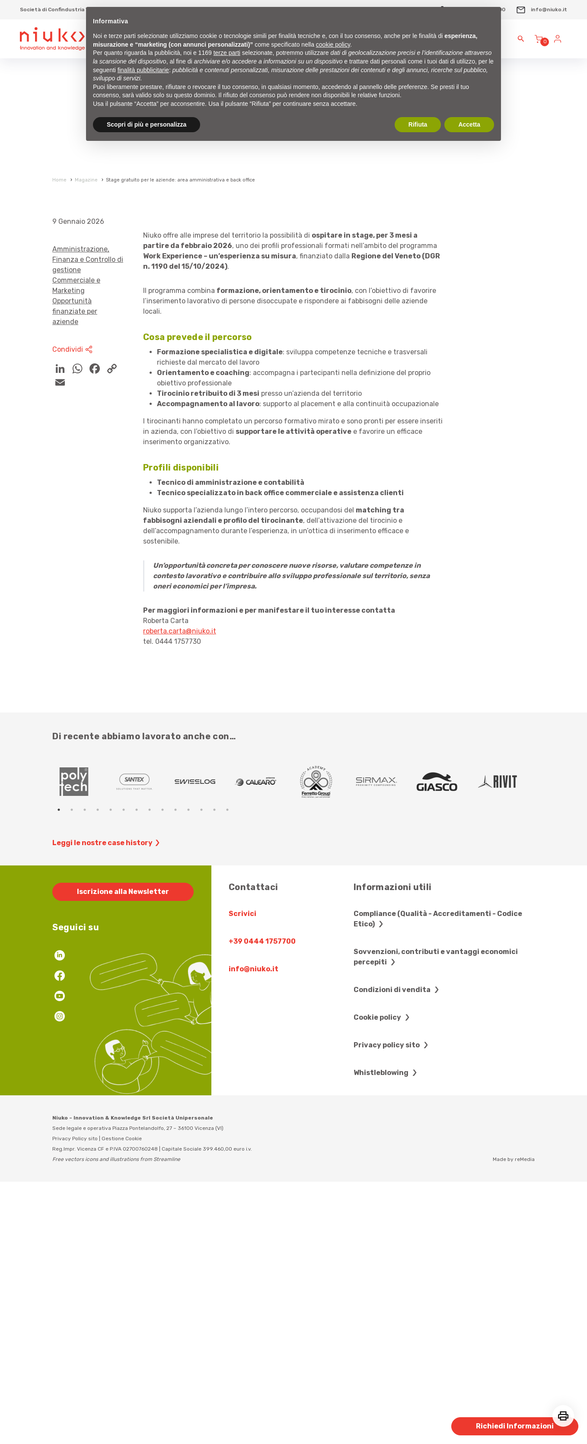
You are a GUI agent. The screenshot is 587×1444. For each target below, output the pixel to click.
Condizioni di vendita (397, 1251)
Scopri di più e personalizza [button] (146, 124)
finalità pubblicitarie (143, 70)
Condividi (73, 611)
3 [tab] (84, 1071)
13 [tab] (214, 1071)
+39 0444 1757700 (262, 1203)
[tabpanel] (82, 1043)
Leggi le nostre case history (107, 1105)
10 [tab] (175, 1071)
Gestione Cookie (122, 1400)
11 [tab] (188, 1071)
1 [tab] (58, 1071)
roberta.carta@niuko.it (179, 893)
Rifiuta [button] (417, 124)
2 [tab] (71, 1071)
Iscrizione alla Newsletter (123, 1153)
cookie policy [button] (333, 44)
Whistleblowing (386, 1334)
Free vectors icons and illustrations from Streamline (116, 1421)
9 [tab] (162, 1071)
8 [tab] (149, 1071)
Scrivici (242, 1175)
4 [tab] (97, 1071)
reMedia (525, 1421)
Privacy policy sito (392, 1307)
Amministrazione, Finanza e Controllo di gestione (87, 521)
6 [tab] (123, 1071)
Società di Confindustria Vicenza (63, 9)
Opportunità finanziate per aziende (74, 573)
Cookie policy (383, 1279)
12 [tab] (201, 1071)
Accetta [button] (469, 124)
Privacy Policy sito (75, 1400)
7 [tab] (136, 1071)
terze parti (227, 52)
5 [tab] (110, 1071)
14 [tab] (227, 1071)
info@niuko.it (541, 9)
